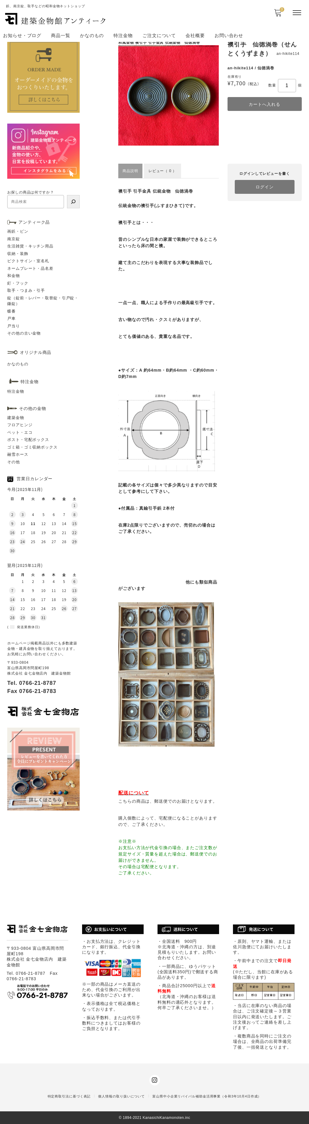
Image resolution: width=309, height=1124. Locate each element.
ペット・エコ (19, 432)
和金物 (13, 275)
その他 (13, 462)
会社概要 (195, 35)
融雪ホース (17, 454)
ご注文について (159, 35)
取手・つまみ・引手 (26, 290)
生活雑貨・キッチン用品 (30, 246)
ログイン (265, 186)
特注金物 (123, 35)
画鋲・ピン (17, 231)
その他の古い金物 (24, 333)
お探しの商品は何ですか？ (30, 192)
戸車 (11, 318)
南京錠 (13, 239)
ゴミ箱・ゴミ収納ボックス (32, 447)
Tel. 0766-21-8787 (31, 683)
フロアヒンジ (19, 425)
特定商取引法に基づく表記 (69, 1096)
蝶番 (11, 311)
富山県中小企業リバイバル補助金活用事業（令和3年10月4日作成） (206, 1096)
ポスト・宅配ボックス (28, 439)
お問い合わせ (229, 35)
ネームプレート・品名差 (30, 268)
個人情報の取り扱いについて (121, 1096)
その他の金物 (32, 408)
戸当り (13, 326)
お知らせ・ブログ (22, 35)
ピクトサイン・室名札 (28, 261)
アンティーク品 (34, 222)
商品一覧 (60, 35)
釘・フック (17, 283)
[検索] (73, 201)
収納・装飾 (17, 253)
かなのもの (92, 35)
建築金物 (15, 417)
